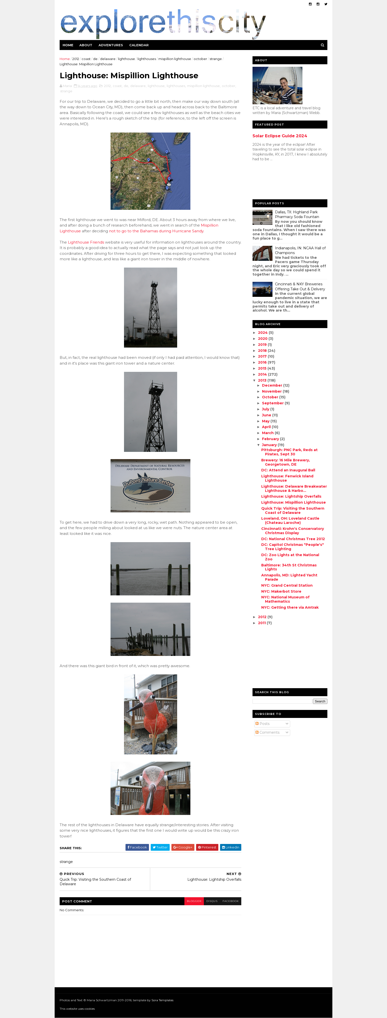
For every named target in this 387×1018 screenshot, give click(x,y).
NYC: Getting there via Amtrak (290, 607)
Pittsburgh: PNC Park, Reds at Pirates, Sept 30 (289, 452)
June (267, 415)
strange (216, 59)
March (268, 433)
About (85, 45)
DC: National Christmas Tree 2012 (293, 539)
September (273, 403)
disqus (212, 901)
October (270, 397)
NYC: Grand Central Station (287, 585)
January (270, 445)
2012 (75, 59)
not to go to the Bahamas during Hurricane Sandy (156, 231)
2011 (262, 623)
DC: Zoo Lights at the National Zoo (290, 557)
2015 (262, 368)
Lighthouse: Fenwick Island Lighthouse (287, 478)
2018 (263, 350)
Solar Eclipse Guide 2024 (280, 135)
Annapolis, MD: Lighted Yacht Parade (289, 577)
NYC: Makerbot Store (281, 591)
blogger (194, 901)
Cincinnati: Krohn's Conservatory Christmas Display (292, 530)
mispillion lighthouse (174, 59)
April (267, 427)
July (266, 409)
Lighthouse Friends (86, 242)
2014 (263, 374)
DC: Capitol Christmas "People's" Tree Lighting (292, 546)
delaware (108, 59)
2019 (263, 344)
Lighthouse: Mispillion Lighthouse (293, 502)
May (266, 421)
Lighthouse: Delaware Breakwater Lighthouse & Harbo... (294, 488)
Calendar (139, 45)
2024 (263, 332)
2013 (262, 380)
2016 (263, 362)
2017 (263, 356)
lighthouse (126, 59)
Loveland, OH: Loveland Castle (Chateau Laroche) (290, 520)
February (271, 439)
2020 (263, 338)
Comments (267, 732)
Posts (262, 723)
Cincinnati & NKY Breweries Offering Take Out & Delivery (300, 286)
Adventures (111, 45)
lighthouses (146, 59)
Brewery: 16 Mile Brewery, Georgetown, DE (285, 462)
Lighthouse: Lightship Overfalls (291, 496)
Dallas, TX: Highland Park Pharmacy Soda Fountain (297, 214)
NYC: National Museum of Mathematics (285, 599)
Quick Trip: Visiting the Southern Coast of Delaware (292, 510)
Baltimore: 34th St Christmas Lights (289, 567)
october (200, 59)
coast (86, 59)
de (95, 59)
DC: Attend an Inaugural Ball (288, 470)
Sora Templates (162, 1000)
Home (68, 45)
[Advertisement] (272, 181)
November (272, 391)
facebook (231, 901)
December (272, 385)
